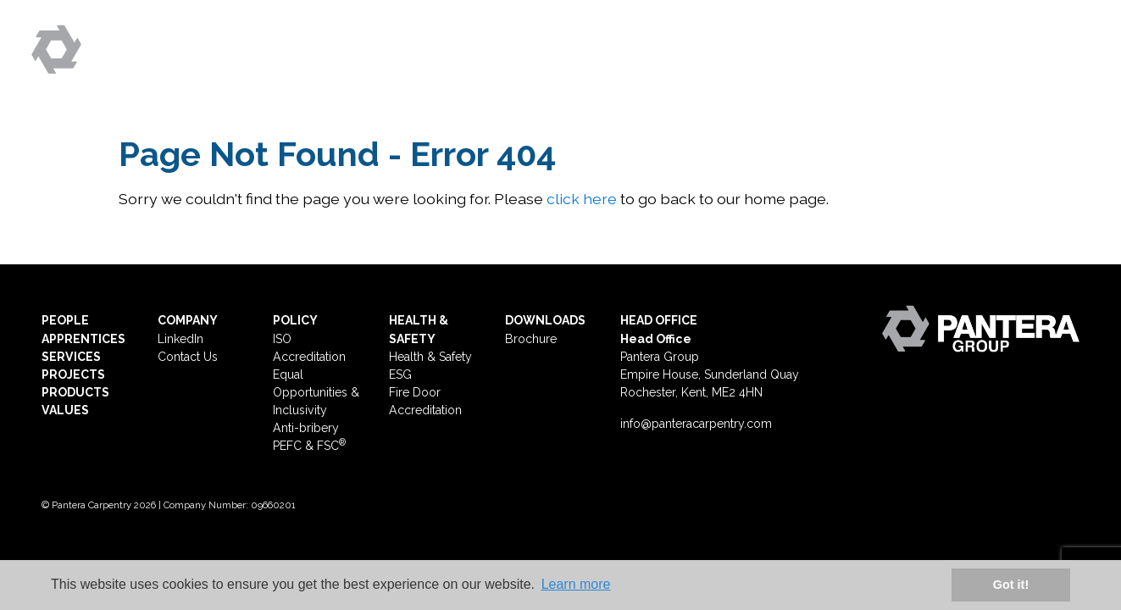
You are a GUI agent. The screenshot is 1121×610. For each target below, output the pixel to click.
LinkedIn (180, 339)
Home (415, 65)
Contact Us (188, 356)
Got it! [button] (1011, 584)
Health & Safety (430, 356)
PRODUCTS (75, 392)
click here (582, 199)
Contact (1045, 65)
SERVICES (71, 356)
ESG (970, 65)
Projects (812, 65)
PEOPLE (65, 320)
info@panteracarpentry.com (696, 423)
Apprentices (594, 65)
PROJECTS (73, 374)
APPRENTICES (83, 339)
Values (905, 65)
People (487, 65)
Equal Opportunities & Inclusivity (316, 392)
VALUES (65, 410)
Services (710, 65)
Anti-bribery (306, 428)
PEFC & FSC (309, 445)
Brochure (531, 339)
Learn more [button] (576, 584)
